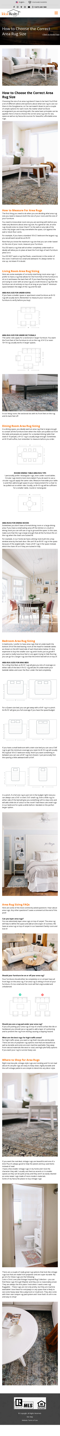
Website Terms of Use (30, 1420)
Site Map (30, 1417)
